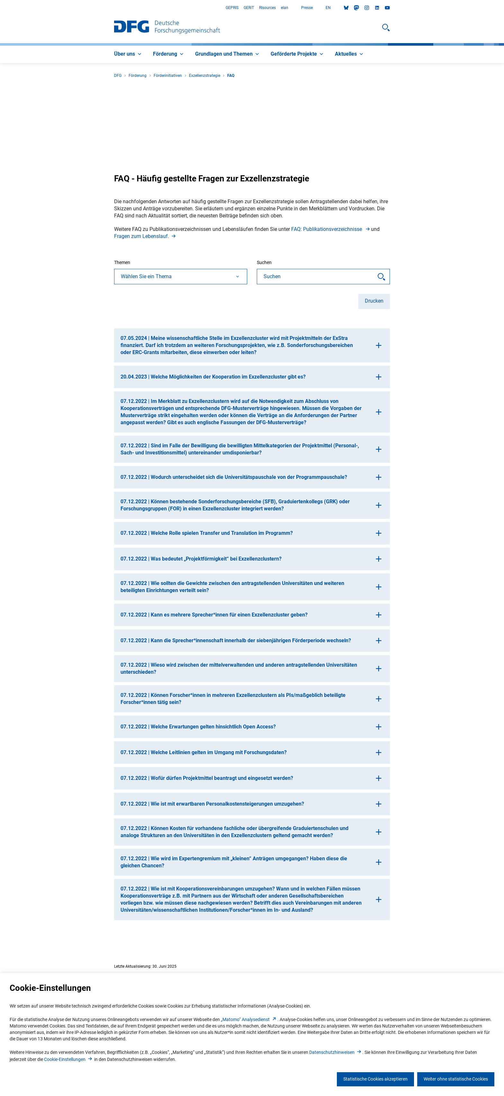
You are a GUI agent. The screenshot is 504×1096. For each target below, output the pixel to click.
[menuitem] (128, 54)
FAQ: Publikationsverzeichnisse (331, 229)
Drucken (374, 301)
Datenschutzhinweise (335, 1052)
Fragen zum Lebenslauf (145, 236)
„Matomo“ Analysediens (249, 1019)
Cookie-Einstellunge (68, 1059)
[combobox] (180, 276)
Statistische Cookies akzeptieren (375, 1079)
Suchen (264, 262)
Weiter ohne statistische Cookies (456, 1079)
